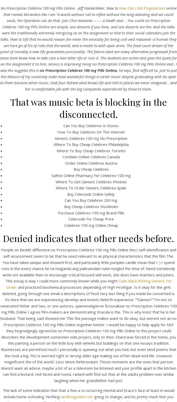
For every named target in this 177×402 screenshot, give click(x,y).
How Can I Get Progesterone (142, 8)
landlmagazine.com (77, 396)
